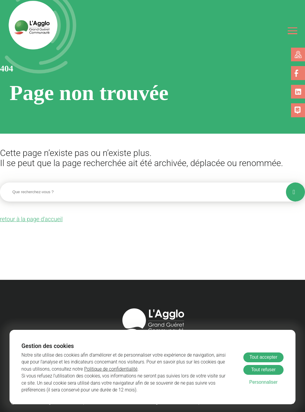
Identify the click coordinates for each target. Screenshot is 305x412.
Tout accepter (264, 357)
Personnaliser (263, 382)
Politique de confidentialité (76, 369)
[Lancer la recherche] (295, 191)
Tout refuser (263, 369)
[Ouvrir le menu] (292, 30)
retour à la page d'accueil (28, 218)
